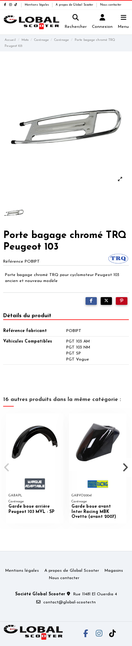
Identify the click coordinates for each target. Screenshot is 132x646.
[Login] (102, 22)
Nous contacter (110, 5)
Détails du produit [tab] (27, 316)
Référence (13, 261)
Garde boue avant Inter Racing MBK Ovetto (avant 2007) (93, 511)
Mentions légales (37, 5)
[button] (6, 467)
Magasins (114, 571)
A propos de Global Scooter (75, 5)
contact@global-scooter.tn (69, 602)
